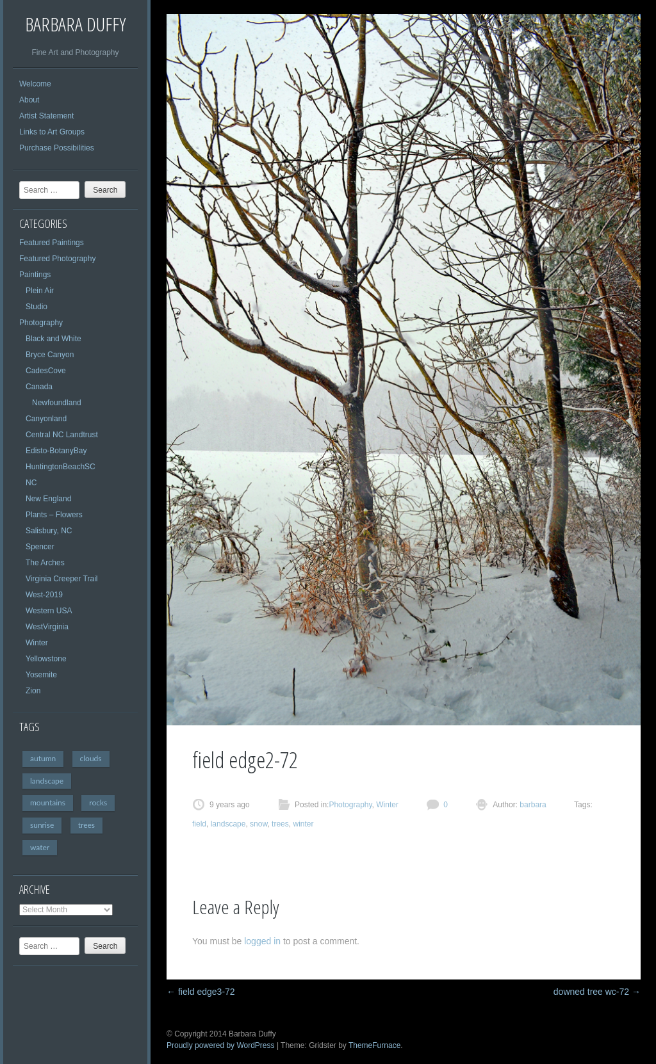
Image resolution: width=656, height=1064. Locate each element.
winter (303, 823)
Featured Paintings (51, 242)
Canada (39, 386)
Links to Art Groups (52, 131)
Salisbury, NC (49, 530)
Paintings (35, 274)
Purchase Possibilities (56, 147)
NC (31, 482)
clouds (91, 758)
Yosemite (41, 674)
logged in (262, 941)
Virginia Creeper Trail (62, 578)
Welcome (35, 83)
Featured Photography (57, 258)
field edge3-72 (201, 992)
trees (86, 825)
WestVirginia (47, 626)
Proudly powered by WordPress (221, 1045)
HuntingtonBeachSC (60, 466)
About (29, 99)
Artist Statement (46, 115)
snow (258, 823)
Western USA (49, 610)
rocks (98, 802)
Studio (36, 306)
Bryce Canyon (50, 354)
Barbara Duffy (75, 24)
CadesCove (46, 370)
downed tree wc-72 (597, 992)
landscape (46, 781)
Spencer (40, 546)
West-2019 (44, 594)
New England (48, 498)
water (39, 847)
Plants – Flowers (54, 514)
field (199, 823)
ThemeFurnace (374, 1045)
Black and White (53, 338)
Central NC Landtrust (62, 434)
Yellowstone (46, 658)
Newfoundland (56, 402)
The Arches (45, 562)
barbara (532, 804)
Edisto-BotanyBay (56, 450)
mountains (47, 802)
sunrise (42, 825)
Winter (37, 642)
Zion (33, 690)
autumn (43, 758)
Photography (41, 322)
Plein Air (40, 290)
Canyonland (46, 418)
